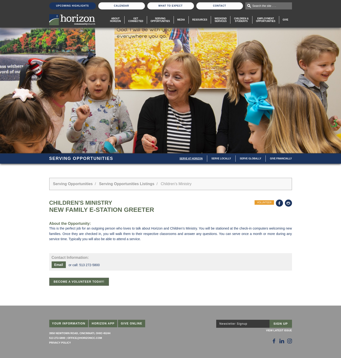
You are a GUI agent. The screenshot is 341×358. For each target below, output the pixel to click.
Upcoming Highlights (72, 5)
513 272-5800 (57, 338)
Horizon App (103, 323)
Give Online (131, 323)
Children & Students (241, 19)
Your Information (68, 323)
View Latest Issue (279, 330)
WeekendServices (221, 19)
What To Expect (170, 5)
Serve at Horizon (191, 158)
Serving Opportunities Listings (126, 184)
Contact (219, 5)
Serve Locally (221, 158)
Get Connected (135, 19)
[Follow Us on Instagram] (289, 341)
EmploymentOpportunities (265, 19)
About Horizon (115, 19)
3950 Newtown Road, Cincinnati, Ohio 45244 (80, 333)
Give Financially (281, 158)
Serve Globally (250, 158)
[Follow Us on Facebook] (274, 341)
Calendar (121, 5)
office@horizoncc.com (84, 338)
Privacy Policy (60, 342)
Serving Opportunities (160, 19)
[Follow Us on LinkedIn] (281, 341)
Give (285, 19)
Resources (199, 19)
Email (58, 265)
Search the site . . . (264, 6)
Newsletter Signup (233, 323)
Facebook (279, 203)
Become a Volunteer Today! (79, 281)
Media (181, 19)
